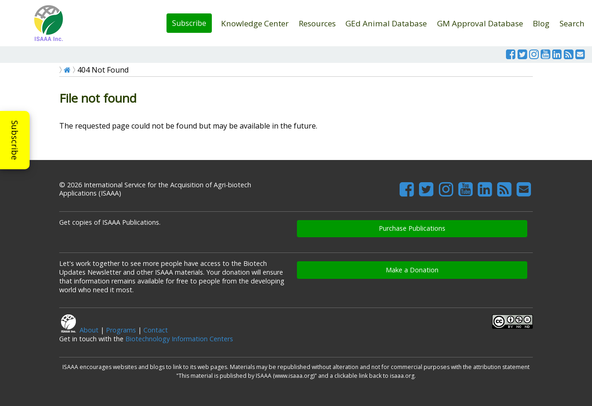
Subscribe (189, 23)
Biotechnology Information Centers (179, 338)
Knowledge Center (255, 23)
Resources (317, 23)
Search (572, 23)
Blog (541, 23)
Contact (155, 330)
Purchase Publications (412, 228)
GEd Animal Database (386, 23)
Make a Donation (412, 269)
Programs (121, 330)
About (89, 330)
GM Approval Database (480, 23)
